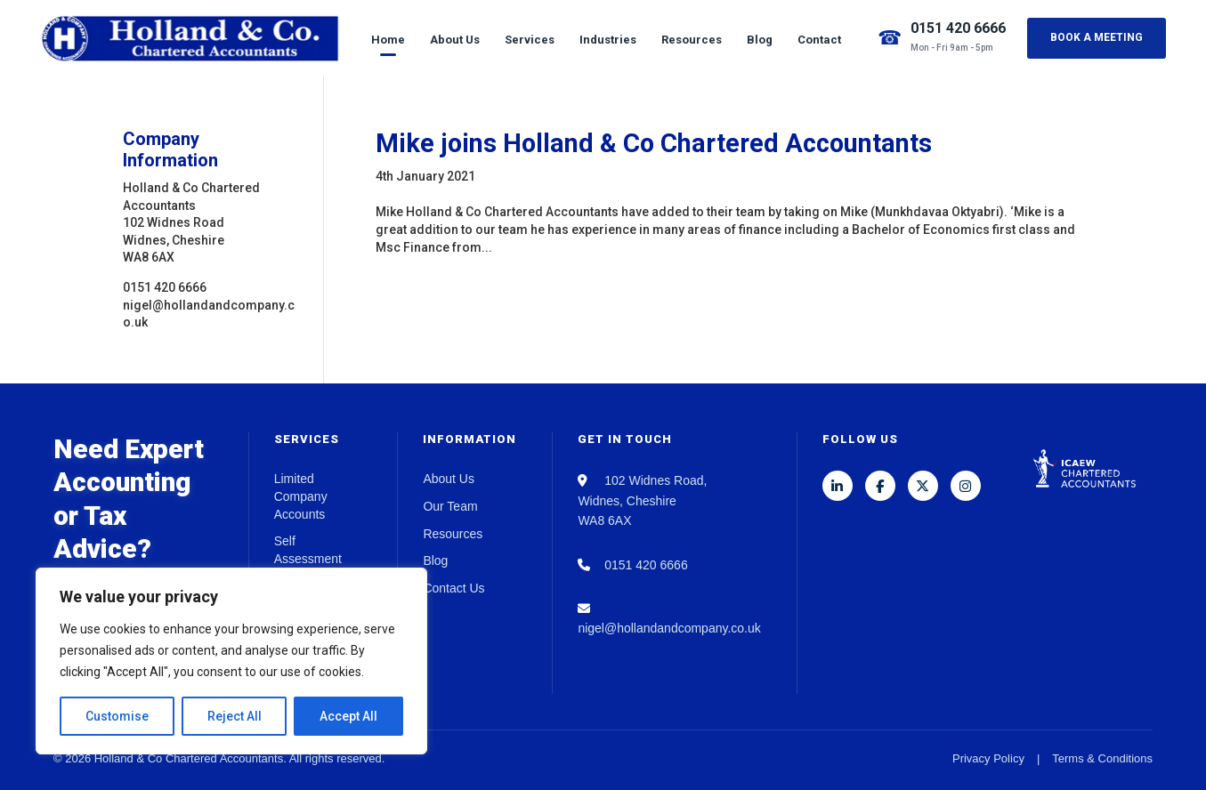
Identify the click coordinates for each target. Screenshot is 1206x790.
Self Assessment (308, 550)
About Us (455, 39)
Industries (607, 39)
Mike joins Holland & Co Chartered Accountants (654, 143)
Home (388, 39)
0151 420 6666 (958, 28)
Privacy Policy (988, 758)
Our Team (450, 506)
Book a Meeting (1096, 37)
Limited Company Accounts (301, 496)
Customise (117, 716)
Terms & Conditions (1102, 758)
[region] (231, 661)
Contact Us (453, 588)
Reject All (234, 716)
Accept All (348, 716)
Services (529, 39)
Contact (819, 39)
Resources (691, 39)
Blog (760, 39)
